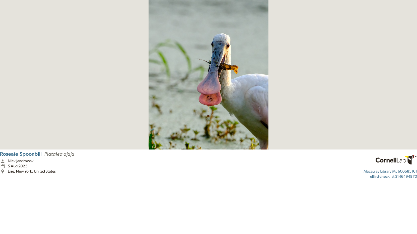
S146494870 (393, 176)
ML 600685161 (390, 171)
